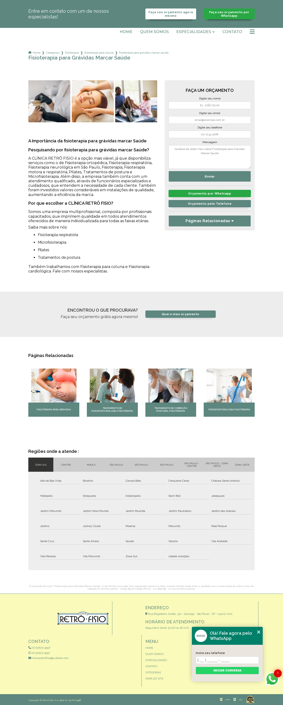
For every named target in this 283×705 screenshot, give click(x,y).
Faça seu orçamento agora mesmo (170, 13)
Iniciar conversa (227, 670)
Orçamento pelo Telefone (210, 203)
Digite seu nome (209, 98)
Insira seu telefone (210, 653)
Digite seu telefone (210, 127)
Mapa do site (154, 678)
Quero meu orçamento (180, 314)
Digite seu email (209, 113)
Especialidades (193, 32)
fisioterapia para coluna (99, 52)
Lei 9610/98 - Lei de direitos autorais (174, 588)
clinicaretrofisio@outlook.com (48, 658)
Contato (232, 32)
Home (126, 32)
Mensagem (210, 142)
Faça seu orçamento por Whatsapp (229, 13)
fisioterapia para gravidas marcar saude (144, 52)
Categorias (52, 52)
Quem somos (154, 32)
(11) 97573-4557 (39, 647)
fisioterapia (72, 52)
